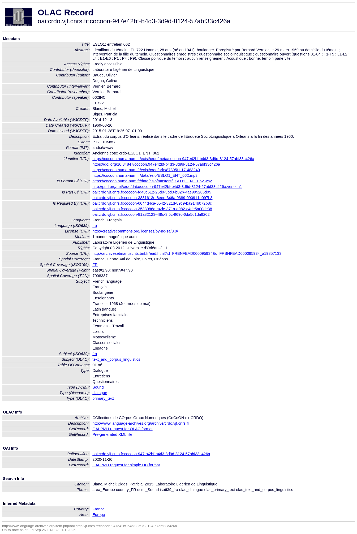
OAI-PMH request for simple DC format (126, 465)
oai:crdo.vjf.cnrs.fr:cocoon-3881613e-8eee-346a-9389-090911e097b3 (152, 198)
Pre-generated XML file (112, 434)
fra (94, 225)
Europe (98, 515)
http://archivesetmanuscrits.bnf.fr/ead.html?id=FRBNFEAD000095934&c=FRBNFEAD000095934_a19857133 (186, 253)
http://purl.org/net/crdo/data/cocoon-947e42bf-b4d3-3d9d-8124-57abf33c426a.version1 (167, 186)
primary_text (103, 398)
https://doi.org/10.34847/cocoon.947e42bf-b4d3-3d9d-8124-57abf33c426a (156, 164)
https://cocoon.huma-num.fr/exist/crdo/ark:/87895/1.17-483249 (146, 170)
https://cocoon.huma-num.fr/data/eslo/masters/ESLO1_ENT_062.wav (152, 181)
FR (95, 264)
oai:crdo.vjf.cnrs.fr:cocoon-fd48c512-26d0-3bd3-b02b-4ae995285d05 (151, 192)
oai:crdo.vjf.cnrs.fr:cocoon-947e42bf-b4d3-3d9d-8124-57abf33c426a (151, 454)
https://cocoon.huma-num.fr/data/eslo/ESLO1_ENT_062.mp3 (144, 175)
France (98, 509)
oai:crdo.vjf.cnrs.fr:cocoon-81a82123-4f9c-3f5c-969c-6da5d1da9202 (151, 214)
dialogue (99, 393)
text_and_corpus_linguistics (116, 359)
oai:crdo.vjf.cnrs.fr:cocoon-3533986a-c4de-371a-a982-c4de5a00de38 (152, 209)
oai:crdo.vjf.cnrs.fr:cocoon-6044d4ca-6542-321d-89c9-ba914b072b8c (152, 203)
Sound (98, 387)
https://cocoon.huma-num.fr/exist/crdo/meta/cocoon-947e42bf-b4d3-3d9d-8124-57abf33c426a (173, 159)
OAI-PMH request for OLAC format (122, 429)
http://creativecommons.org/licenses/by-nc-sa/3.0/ (135, 231)
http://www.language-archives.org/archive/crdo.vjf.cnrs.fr (140, 423)
